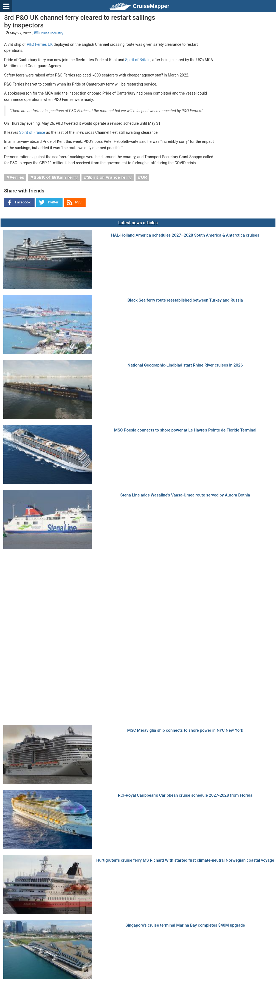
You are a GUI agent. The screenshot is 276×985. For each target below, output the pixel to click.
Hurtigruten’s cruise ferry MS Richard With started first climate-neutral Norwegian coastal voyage (185, 860)
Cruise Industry (48, 33)
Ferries (17, 177)
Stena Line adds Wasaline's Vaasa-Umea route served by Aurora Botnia (185, 495)
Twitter (52, 202)
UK (144, 177)
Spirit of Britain (137, 60)
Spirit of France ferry (109, 177)
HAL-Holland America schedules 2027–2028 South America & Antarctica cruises (185, 235)
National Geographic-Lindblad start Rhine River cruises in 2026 (185, 365)
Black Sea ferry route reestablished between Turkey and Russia (185, 300)
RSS (78, 202)
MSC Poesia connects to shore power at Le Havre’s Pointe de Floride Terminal (185, 430)
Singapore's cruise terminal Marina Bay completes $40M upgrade (185, 925)
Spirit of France (32, 132)
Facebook (22, 202)
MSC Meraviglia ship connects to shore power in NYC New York (185, 730)
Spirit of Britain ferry (55, 177)
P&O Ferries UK (40, 44)
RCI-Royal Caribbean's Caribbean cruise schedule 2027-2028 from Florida (185, 795)
